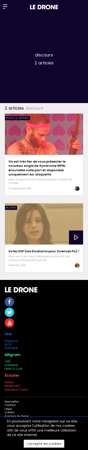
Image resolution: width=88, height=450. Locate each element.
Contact (10, 405)
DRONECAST (12, 386)
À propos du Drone (17, 416)
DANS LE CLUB (13, 369)
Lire (8, 334)
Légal (8, 409)
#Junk (11, 207)
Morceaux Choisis (17, 389)
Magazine (11, 341)
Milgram (12, 354)
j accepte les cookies (44, 443)
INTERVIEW (11, 348)
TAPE (8, 361)
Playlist (9, 382)
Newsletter (12, 401)
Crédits (10, 412)
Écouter (12, 375)
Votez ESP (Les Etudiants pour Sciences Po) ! (43, 251)
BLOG (8, 344)
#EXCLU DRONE (17, 118)
